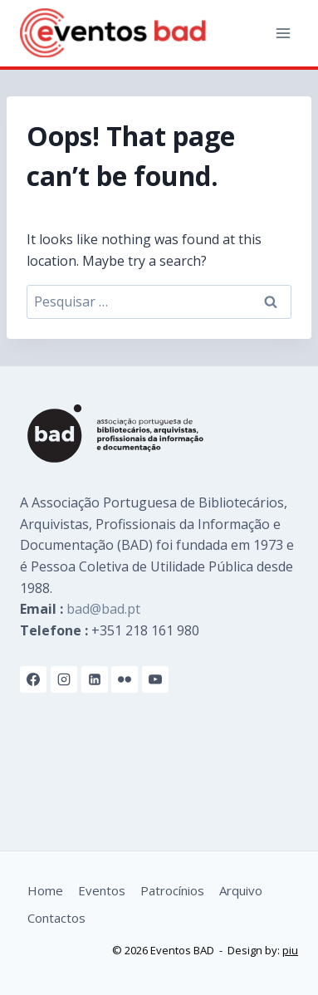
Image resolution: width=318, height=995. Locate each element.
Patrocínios (172, 890)
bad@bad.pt (103, 609)
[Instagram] (64, 679)
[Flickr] (124, 679)
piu (290, 950)
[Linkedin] (94, 679)
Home (45, 890)
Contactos (56, 917)
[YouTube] (155, 679)
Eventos (101, 890)
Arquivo (240, 890)
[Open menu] (282, 33)
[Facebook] (33, 679)
